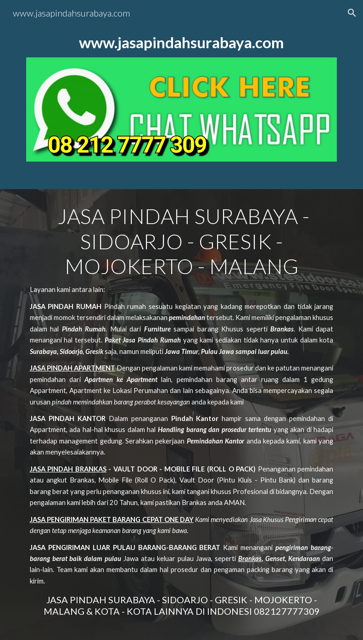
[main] (181, 42)
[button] (352, 13)
